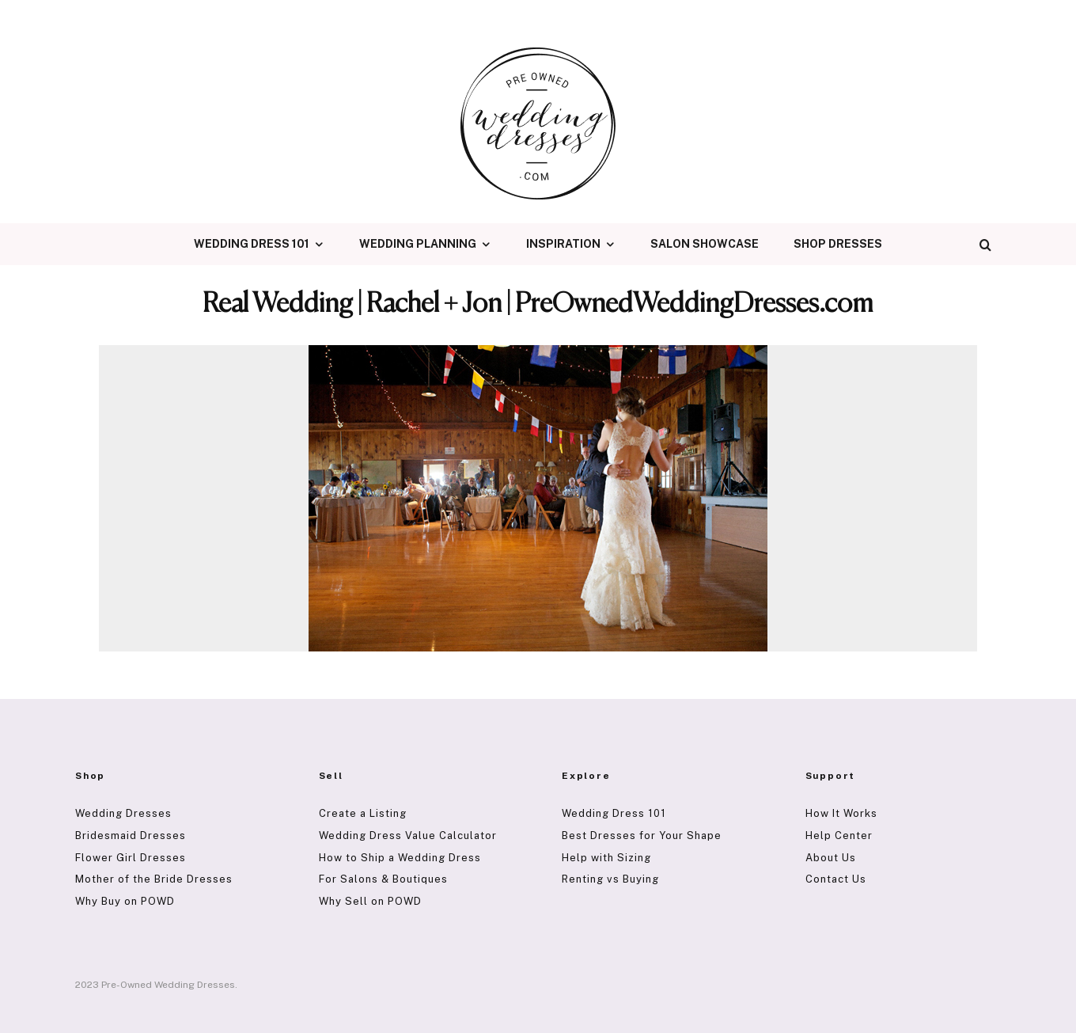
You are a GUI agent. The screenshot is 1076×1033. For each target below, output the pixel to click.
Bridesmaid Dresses (130, 835)
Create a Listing (363, 813)
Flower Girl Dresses (130, 858)
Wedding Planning (417, 243)
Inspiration (563, 243)
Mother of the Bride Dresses (154, 879)
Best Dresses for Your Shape (642, 835)
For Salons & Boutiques (383, 879)
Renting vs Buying (610, 879)
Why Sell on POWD (370, 901)
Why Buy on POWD (125, 901)
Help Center (839, 835)
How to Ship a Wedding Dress (400, 858)
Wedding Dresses (123, 813)
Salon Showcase (704, 243)
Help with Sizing (606, 858)
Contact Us (835, 879)
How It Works (841, 813)
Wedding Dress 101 (251, 243)
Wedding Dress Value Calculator (408, 835)
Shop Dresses (838, 243)
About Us (830, 858)
